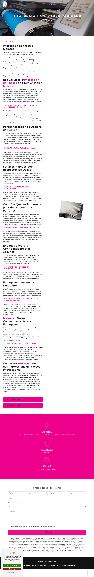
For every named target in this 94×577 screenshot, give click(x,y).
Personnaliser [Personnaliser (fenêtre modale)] (12, 572)
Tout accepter (12, 565)
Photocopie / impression (49, 4)
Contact (89, 4)
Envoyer (49, 530)
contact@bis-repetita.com (47, 467)
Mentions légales (53, 565)
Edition (83, 4)
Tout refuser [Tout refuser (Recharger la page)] (12, 569)
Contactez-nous (14, 405)
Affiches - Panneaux (74, 4)
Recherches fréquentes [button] (47, 561)
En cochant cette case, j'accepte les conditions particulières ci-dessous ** (31, 525)
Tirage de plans (62, 4)
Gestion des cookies (69, 565)
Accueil (39, 4)
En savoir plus (13, 399)
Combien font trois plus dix (16, 501)
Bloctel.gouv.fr (28, 550)
